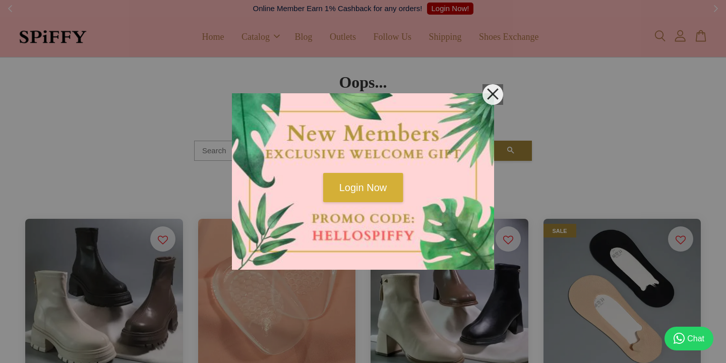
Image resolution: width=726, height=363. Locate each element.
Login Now (363, 187)
